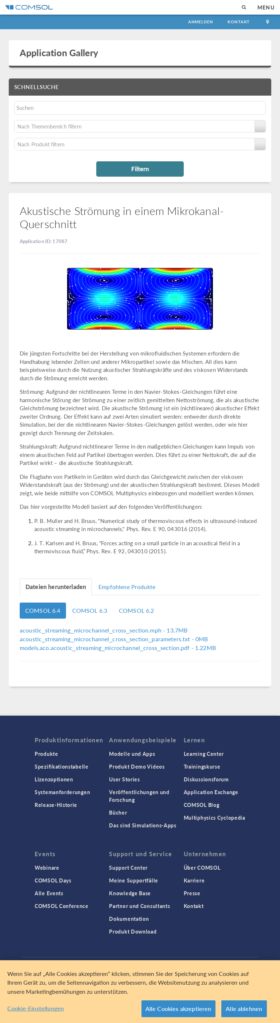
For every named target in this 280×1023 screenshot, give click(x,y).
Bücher (118, 812)
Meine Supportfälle (133, 880)
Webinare (47, 867)
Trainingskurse (202, 766)
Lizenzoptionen (54, 779)
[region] (140, 991)
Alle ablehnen (244, 1008)
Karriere (194, 880)
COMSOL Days (53, 880)
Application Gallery (59, 52)
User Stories (124, 779)
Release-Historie (56, 804)
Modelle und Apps (132, 753)
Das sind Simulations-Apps (142, 825)
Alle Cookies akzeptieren (178, 1008)
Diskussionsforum (206, 779)
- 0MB (114, 639)
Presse (192, 893)
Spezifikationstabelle (62, 766)
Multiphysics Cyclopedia (214, 817)
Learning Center (204, 753)
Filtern (140, 168)
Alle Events (49, 893)
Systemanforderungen (62, 792)
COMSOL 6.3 (90, 610)
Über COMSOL (202, 867)
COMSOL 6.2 (136, 610)
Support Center (128, 867)
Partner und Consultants (139, 905)
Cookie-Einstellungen (35, 1008)
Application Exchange (211, 792)
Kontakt (239, 21)
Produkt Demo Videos (136, 766)
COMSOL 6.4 (43, 610)
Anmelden (200, 21)
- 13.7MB (103, 630)
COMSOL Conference (62, 905)
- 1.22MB (118, 647)
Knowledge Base (130, 893)
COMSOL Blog (201, 804)
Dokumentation (129, 918)
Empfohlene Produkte (126, 586)
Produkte (46, 753)
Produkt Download (132, 931)
